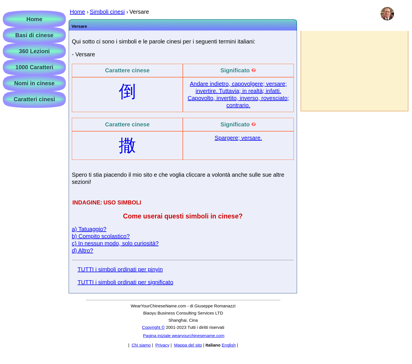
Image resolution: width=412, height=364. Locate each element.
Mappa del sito (188, 345)
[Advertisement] (354, 71)
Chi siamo (141, 345)
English (229, 345)
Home (34, 19)
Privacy (162, 345)
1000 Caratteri (34, 67)
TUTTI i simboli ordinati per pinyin (120, 269)
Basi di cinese (34, 35)
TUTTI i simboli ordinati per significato (125, 282)
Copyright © (153, 327)
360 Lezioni (34, 51)
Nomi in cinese (34, 83)
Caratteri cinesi (34, 99)
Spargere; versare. (238, 138)
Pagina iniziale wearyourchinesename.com (183, 335)
